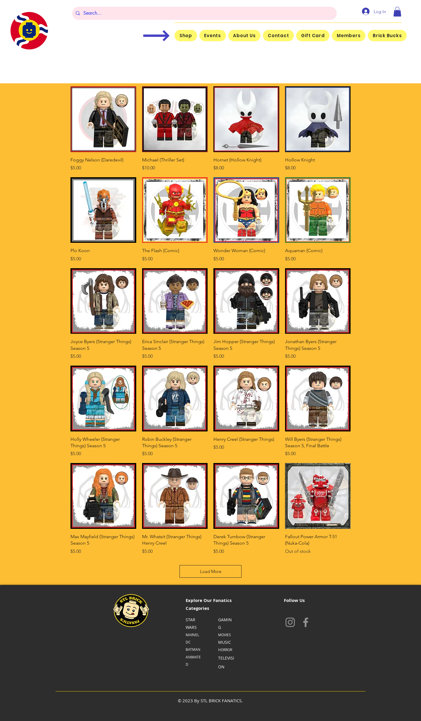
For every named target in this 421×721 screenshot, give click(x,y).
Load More (210, 571)
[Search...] (204, 13)
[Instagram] (290, 622)
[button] (397, 11)
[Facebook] (305, 622)
